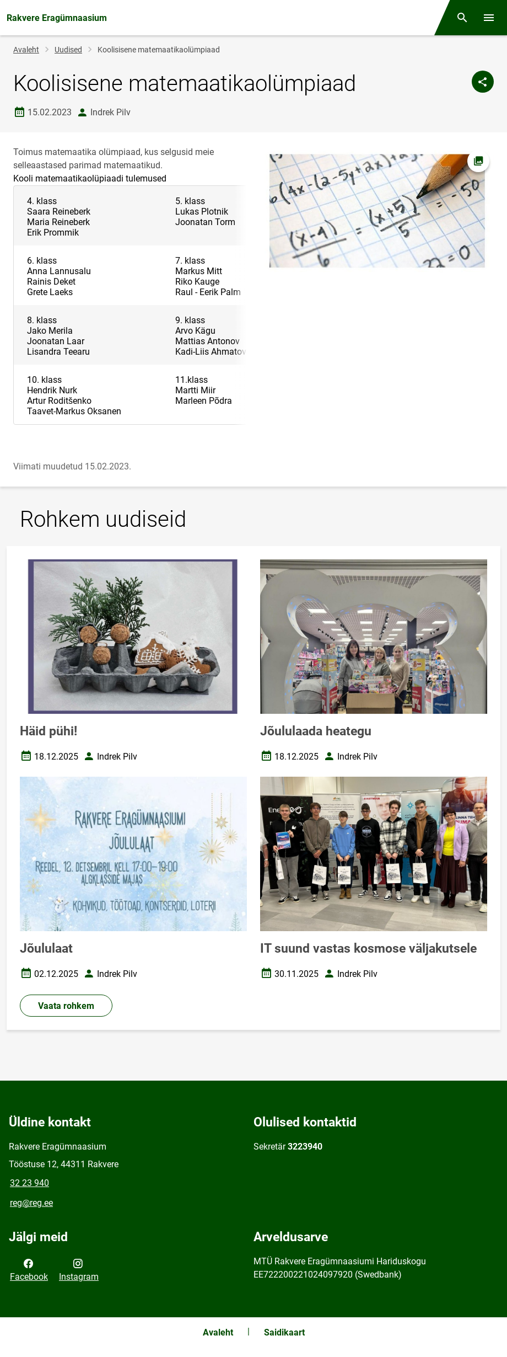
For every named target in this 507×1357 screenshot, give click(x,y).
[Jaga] (483, 82)
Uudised (68, 49)
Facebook (29, 1269)
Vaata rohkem (66, 1006)
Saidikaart (284, 1332)
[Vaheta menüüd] (488, 17)
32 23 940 (29, 1183)
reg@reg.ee (31, 1203)
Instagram (79, 1269)
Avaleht (26, 49)
